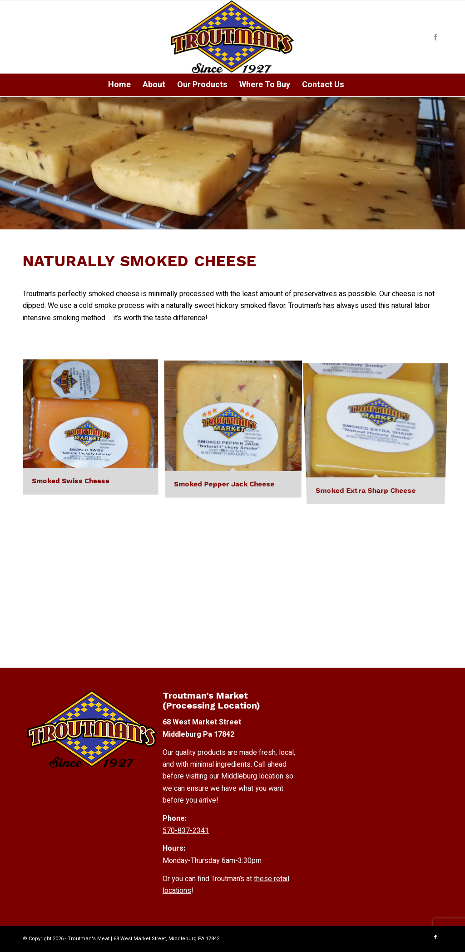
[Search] (356, 85)
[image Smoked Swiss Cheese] (94, 431)
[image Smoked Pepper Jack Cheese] (236, 431)
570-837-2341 (186, 830)
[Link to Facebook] (435, 37)
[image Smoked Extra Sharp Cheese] (379, 431)
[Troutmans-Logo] (232, 36)
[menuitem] (119, 85)
